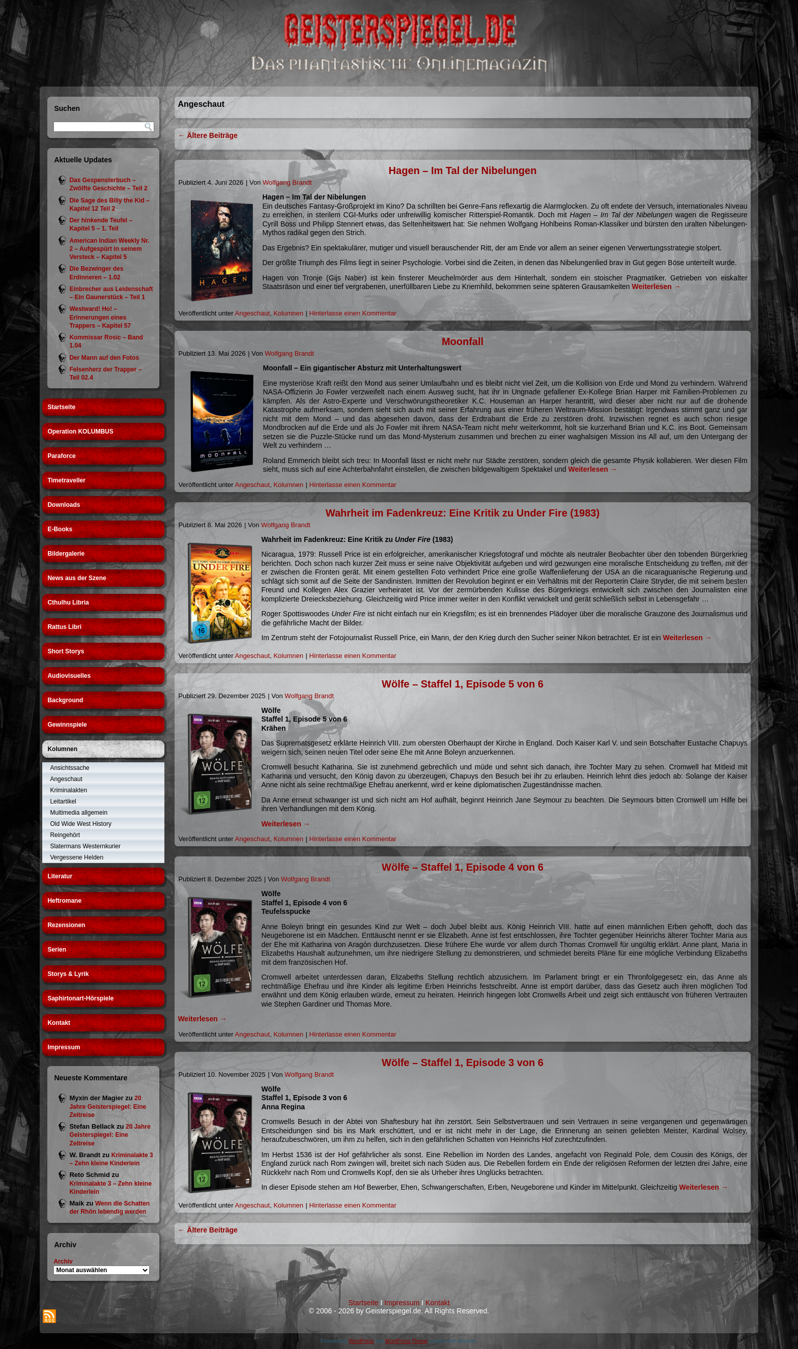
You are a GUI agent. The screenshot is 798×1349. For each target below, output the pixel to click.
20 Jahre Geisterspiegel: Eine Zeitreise (107, 1106)
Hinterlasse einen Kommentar (352, 313)
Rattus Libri (64, 626)
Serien (56, 949)
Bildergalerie (65, 553)
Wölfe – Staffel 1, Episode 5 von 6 (463, 684)
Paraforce (61, 456)
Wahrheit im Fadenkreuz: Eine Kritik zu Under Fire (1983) (463, 513)
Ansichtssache (69, 767)
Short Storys (65, 651)
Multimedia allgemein (78, 812)
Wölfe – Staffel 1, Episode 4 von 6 (463, 867)
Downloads (63, 504)
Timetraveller (66, 480)
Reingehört (65, 835)
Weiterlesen (656, 286)
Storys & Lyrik (68, 974)
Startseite (61, 407)
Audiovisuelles (69, 675)
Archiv (62, 1261)
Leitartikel (63, 801)
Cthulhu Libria (68, 602)
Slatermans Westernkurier (85, 846)
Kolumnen (62, 749)
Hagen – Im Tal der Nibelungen (463, 170)
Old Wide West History (80, 823)
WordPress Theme (406, 1341)
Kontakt (58, 1022)
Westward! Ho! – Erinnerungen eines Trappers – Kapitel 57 (100, 317)
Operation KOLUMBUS (80, 431)
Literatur (59, 876)
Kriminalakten (68, 790)
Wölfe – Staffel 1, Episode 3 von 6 (463, 1062)
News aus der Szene (76, 578)
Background (65, 700)
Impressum (63, 1047)
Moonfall (462, 341)
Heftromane (64, 900)
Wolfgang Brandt (287, 182)
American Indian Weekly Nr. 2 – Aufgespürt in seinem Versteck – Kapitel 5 (109, 249)
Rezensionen (66, 925)
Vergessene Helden (76, 857)
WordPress (361, 1341)
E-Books (59, 529)
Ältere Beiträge (207, 135)
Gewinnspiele (67, 724)
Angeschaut (66, 779)
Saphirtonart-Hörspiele (80, 998)
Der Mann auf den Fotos (104, 357)
